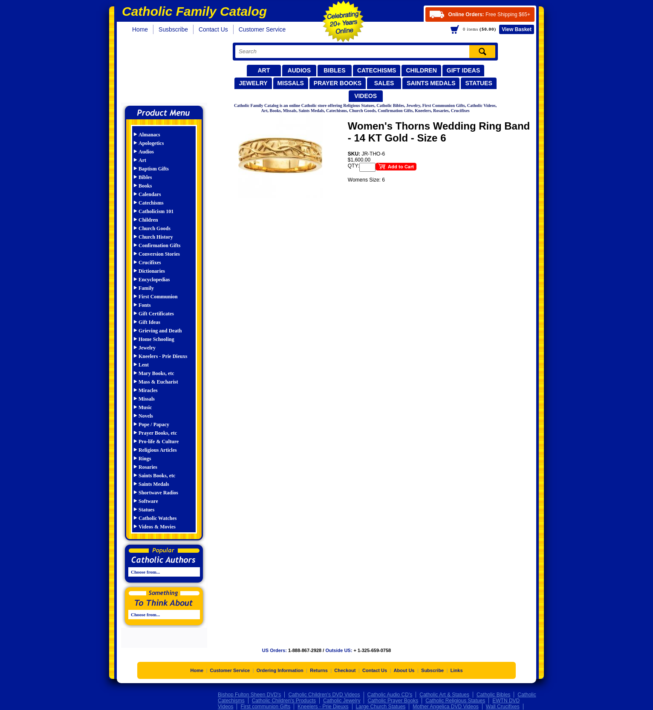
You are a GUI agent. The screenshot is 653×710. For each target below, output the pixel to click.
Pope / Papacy (154, 424)
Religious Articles (158, 450)
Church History (156, 237)
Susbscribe (173, 29)
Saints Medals (431, 83)
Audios (299, 70)
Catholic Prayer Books (392, 701)
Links (457, 670)
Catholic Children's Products (284, 701)
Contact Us (213, 29)
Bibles (334, 70)
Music (145, 407)
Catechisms (376, 70)
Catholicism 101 (156, 211)
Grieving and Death (160, 331)
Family (146, 288)
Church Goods (154, 228)
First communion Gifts (265, 707)
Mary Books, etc (156, 373)
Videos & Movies (157, 527)
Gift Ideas (463, 70)
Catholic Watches (157, 518)
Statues (478, 83)
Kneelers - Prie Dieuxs (163, 356)
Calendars (150, 194)
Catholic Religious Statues (455, 701)
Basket (517, 29)
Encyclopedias (154, 280)
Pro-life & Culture (159, 441)
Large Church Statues (381, 707)
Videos (365, 95)
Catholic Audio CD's (390, 695)
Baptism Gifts (154, 169)
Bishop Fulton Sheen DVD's (249, 695)
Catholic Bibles (493, 695)
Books (145, 186)
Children (421, 70)
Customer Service (262, 29)
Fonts (145, 305)
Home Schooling (156, 339)
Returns (319, 670)
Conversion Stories (159, 254)
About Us (404, 670)
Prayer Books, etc (158, 433)
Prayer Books (337, 83)
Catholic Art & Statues (444, 695)
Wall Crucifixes (503, 707)
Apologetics (151, 143)
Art (263, 70)
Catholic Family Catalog (168, 71)
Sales (384, 83)
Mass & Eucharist (158, 382)
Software (148, 501)
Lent (144, 365)
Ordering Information (280, 670)
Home (140, 29)
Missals (290, 83)
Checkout (344, 670)
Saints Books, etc (157, 476)
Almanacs (149, 135)
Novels (146, 416)
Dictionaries (152, 271)
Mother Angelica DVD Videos (446, 707)
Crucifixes (150, 263)
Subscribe (432, 670)
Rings (145, 459)
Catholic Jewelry (341, 701)
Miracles (148, 390)
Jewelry (253, 83)
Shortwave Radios (158, 493)
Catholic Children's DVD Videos (324, 695)
